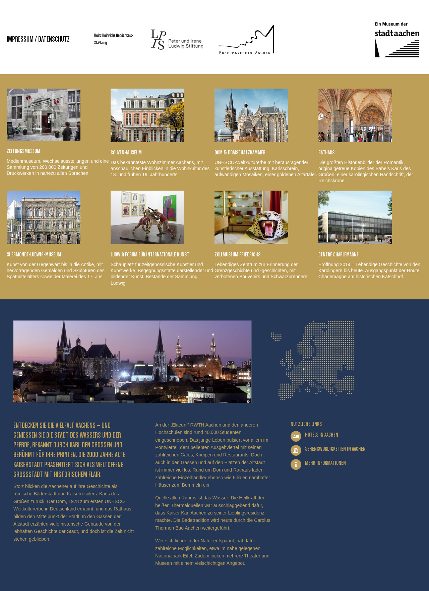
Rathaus (326, 153)
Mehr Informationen (325, 463)
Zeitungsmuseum (23, 151)
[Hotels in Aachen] (296, 436)
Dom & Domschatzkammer (239, 153)
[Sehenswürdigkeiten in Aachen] (296, 450)
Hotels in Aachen (321, 435)
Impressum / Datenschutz (38, 39)
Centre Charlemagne (338, 255)
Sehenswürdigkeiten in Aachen (335, 449)
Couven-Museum (126, 153)
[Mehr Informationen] (296, 464)
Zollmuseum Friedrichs (237, 255)
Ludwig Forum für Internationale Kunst (150, 255)
